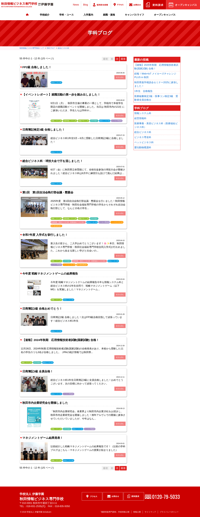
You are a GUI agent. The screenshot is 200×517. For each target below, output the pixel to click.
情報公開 (137, 512)
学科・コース (66, 14)
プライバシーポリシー (169, 512)
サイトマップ (150, 512)
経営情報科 (140, 118)
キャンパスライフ (134, 14)
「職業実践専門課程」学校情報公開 (114, 512)
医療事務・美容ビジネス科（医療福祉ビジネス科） (156, 125)
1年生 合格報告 (143, 91)
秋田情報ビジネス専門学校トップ (32, 48)
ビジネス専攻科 (142, 137)
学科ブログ (51, 48)
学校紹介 (44, 14)
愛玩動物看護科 (142, 147)
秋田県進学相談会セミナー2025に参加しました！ (156, 84)
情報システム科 (142, 113)
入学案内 (88, 14)
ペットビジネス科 (144, 142)
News (76, 4)
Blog (85, 4)
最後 (123, 59)
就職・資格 (109, 14)
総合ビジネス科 (63, 48)
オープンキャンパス (165, 14)
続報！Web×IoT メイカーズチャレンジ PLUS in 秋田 (155, 75)
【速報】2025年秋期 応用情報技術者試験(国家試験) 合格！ (156, 67)
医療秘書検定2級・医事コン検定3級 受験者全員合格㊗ (156, 98)
